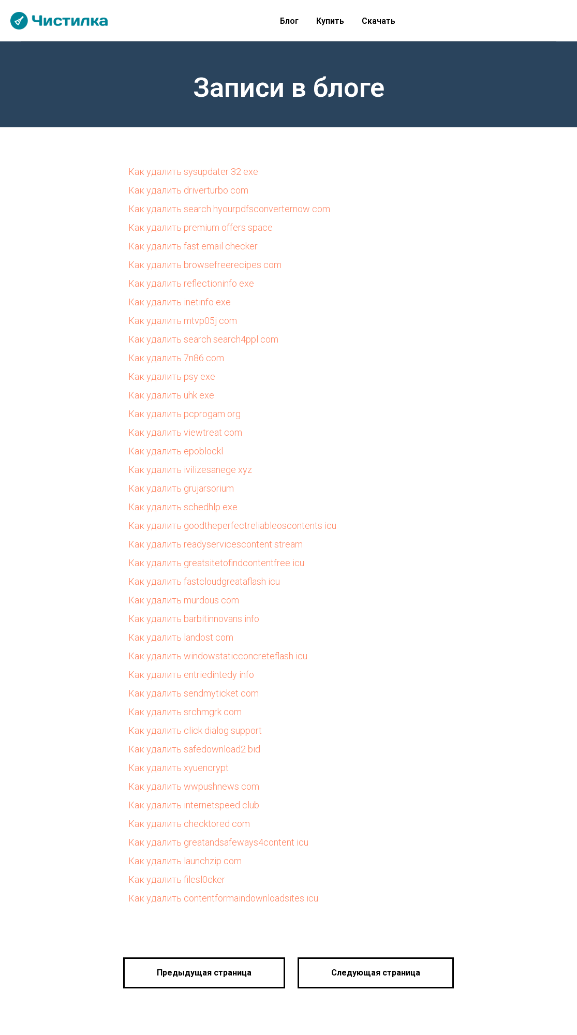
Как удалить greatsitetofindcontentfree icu (216, 562)
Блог (289, 21)
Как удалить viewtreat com (185, 432)
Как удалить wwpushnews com (193, 786)
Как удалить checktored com (189, 823)
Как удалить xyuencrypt (178, 767)
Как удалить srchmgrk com (185, 711)
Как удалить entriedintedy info (191, 674)
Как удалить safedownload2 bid (194, 749)
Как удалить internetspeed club (193, 805)
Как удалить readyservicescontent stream (215, 544)
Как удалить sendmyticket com (193, 693)
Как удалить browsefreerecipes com (205, 264)
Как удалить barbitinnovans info (193, 618)
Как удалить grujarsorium (181, 488)
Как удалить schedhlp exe (183, 506)
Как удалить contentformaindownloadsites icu (223, 898)
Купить (330, 21)
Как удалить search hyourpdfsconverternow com (229, 208)
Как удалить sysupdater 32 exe (193, 171)
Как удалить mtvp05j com (182, 320)
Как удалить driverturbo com (188, 190)
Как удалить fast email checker (193, 246)
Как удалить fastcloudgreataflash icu (204, 581)
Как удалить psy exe (171, 376)
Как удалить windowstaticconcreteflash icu (217, 655)
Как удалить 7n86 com (176, 357)
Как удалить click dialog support (195, 730)
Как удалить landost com (180, 637)
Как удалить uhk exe (171, 395)
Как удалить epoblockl (175, 451)
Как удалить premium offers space (200, 227)
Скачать (378, 21)
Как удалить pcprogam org (184, 413)
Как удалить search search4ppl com (203, 339)
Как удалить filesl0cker (176, 879)
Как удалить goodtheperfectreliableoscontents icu (232, 525)
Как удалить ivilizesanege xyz (190, 469)
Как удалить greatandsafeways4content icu (218, 842)
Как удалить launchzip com (185, 860)
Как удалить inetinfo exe (179, 302)
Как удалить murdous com (183, 600)
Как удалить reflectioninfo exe (191, 283)
